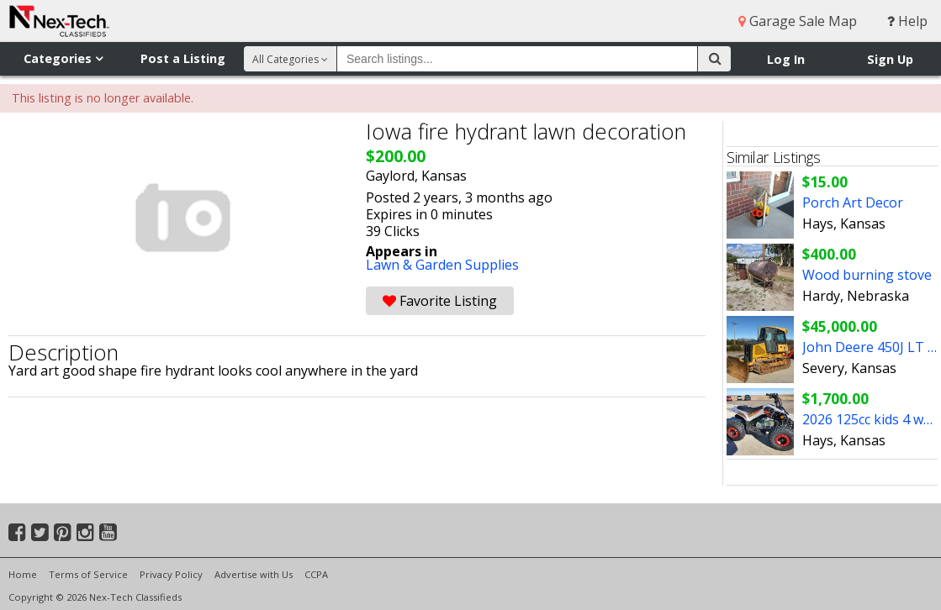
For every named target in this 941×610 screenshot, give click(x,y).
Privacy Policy (171, 574)
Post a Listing (182, 58)
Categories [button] (63, 58)
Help (907, 21)
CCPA (316, 574)
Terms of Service (88, 574)
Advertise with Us (253, 574)
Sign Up (890, 59)
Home (22, 574)
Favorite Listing (440, 301)
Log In (786, 59)
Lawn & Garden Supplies (442, 264)
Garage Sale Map (797, 21)
